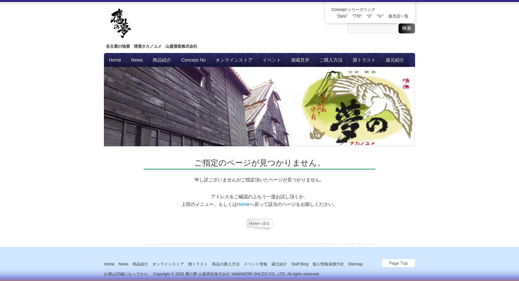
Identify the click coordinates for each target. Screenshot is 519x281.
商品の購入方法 (226, 264)
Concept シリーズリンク (353, 9)
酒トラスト (364, 60)
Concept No (193, 60)
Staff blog (299, 264)
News (137, 60)
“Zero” (342, 16)
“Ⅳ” (380, 16)
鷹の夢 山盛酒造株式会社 (207, 274)
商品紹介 (162, 60)
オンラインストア (234, 60)
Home (115, 60)
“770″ (357, 16)
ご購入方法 (331, 60)
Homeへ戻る (259, 223)
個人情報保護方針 (328, 264)
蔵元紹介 (395, 60)
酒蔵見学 (300, 60)
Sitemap (355, 264)
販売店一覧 (398, 16)
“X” (369, 16)
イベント (271, 60)
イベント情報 (255, 264)
